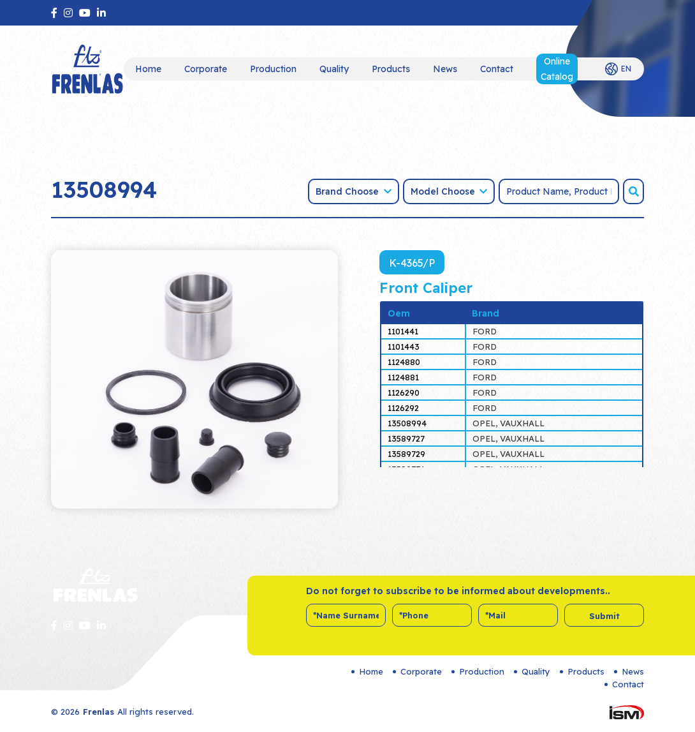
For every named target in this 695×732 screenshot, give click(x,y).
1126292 (403, 408)
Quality (334, 69)
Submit (604, 616)
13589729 (406, 454)
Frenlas (98, 711)
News (445, 69)
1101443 (404, 346)
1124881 (403, 377)
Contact (496, 69)
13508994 (407, 423)
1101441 (403, 331)
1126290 (404, 392)
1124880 (404, 362)
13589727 (406, 438)
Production (273, 69)
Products (391, 69)
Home (148, 69)
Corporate (205, 69)
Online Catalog (557, 69)
